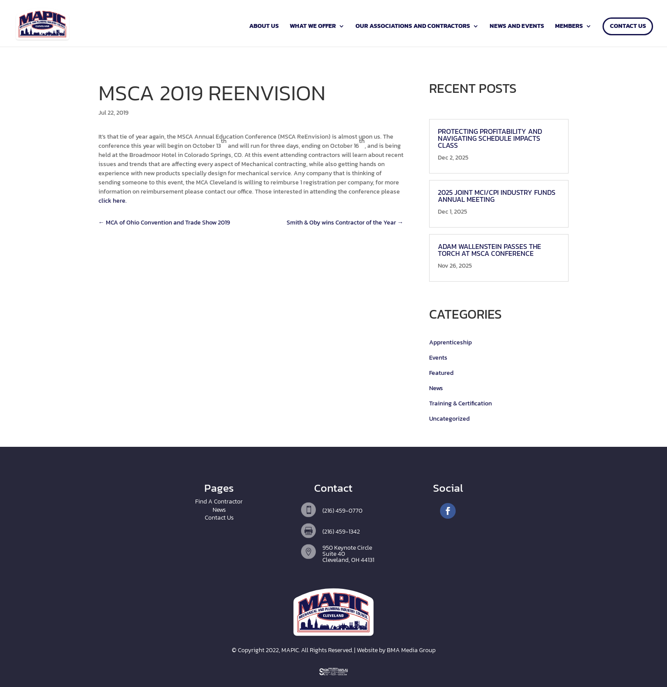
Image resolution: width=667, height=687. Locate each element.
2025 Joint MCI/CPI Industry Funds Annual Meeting (496, 195)
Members (569, 27)
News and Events (517, 27)
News (436, 388)
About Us (264, 27)
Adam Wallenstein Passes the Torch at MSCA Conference (489, 249)
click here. (112, 200)
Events (438, 357)
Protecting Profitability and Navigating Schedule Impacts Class (490, 138)
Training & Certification (460, 403)
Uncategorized (449, 418)
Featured (441, 373)
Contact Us (628, 27)
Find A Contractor (219, 501)
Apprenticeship (450, 342)
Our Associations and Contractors (413, 27)
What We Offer (313, 27)
